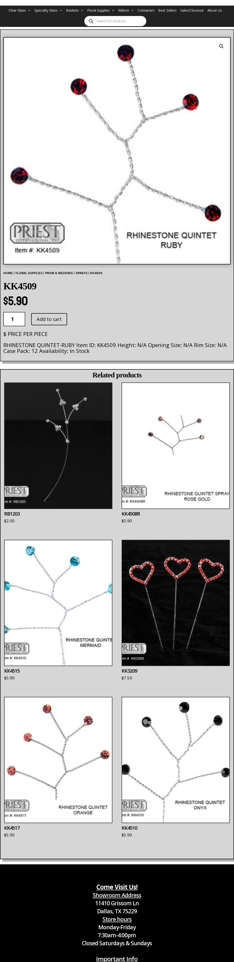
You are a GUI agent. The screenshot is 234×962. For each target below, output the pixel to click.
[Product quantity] (14, 319)
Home (8, 273)
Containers (146, 10)
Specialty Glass (48, 10)
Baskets (75, 10)
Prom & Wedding (59, 273)
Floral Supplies (101, 10)
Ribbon (126, 10)
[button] (221, 46)
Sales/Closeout (192, 10)
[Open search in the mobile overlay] (115, 21)
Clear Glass (19, 10)
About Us (214, 10)
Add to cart (49, 319)
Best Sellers (167, 10)
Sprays (81, 273)
